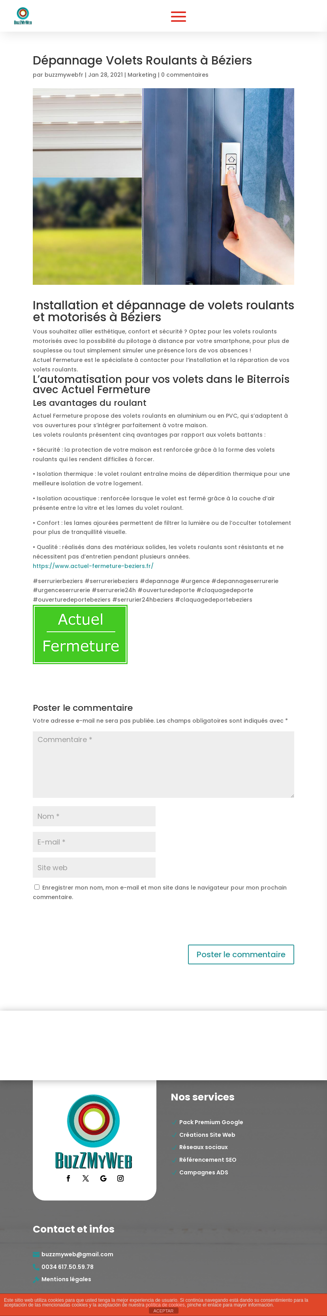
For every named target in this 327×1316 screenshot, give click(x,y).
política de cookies (165, 1305)
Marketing (142, 75)
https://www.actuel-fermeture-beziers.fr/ (93, 566)
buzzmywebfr (64, 75)
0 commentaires (185, 75)
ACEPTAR (163, 1310)
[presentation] (86, 925)
